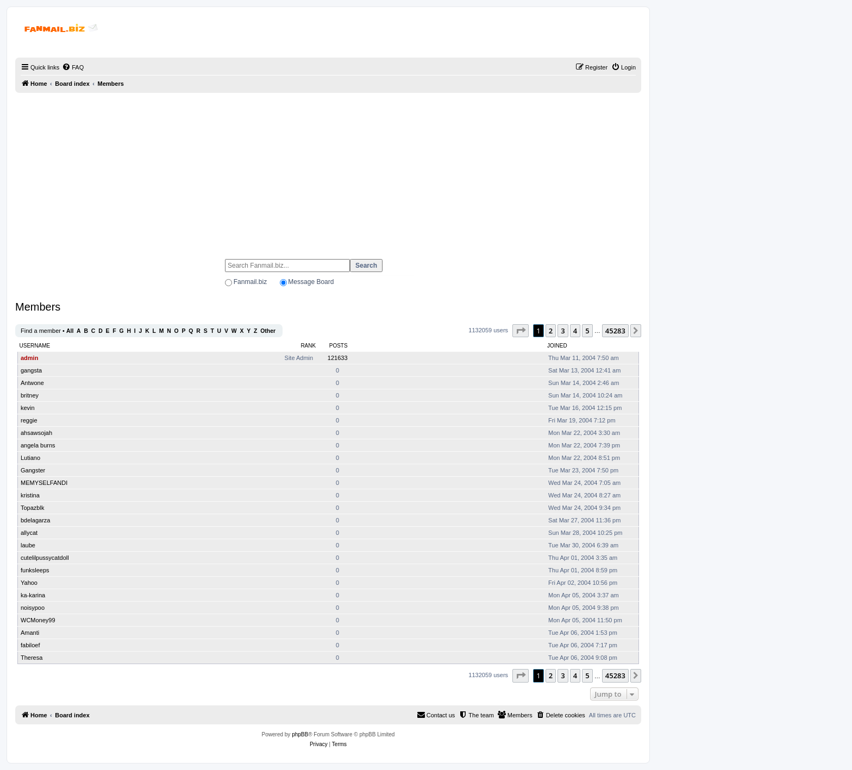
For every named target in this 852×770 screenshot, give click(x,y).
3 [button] (563, 331)
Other (267, 331)
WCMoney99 (38, 620)
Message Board (311, 282)
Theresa (31, 657)
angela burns (38, 445)
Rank (308, 346)
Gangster (33, 470)
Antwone (32, 383)
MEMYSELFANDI (44, 482)
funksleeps (35, 570)
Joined (557, 346)
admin (29, 358)
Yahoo (29, 582)
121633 (338, 358)
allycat (29, 532)
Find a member (41, 330)
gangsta (31, 370)
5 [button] (587, 331)
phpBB (300, 734)
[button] (520, 330)
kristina (30, 495)
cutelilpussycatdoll (45, 557)
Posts (338, 346)
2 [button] (551, 331)
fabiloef (30, 645)
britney (30, 395)
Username (35, 346)
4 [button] (575, 331)
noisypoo (33, 607)
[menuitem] (73, 67)
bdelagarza (35, 520)
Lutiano (30, 458)
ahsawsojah (36, 433)
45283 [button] (615, 331)
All (69, 331)
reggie (29, 420)
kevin (28, 408)
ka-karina (33, 595)
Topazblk (32, 507)
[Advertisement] (328, 171)
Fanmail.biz (250, 282)
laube (28, 545)
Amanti (30, 632)
